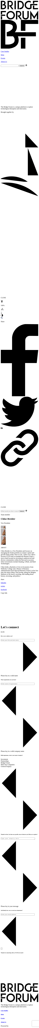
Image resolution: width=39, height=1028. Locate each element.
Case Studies (5, 51)
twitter (3, 586)
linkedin (3, 583)
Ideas (2, 55)
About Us (4, 61)
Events (3, 58)
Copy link (4, 593)
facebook (4, 589)
